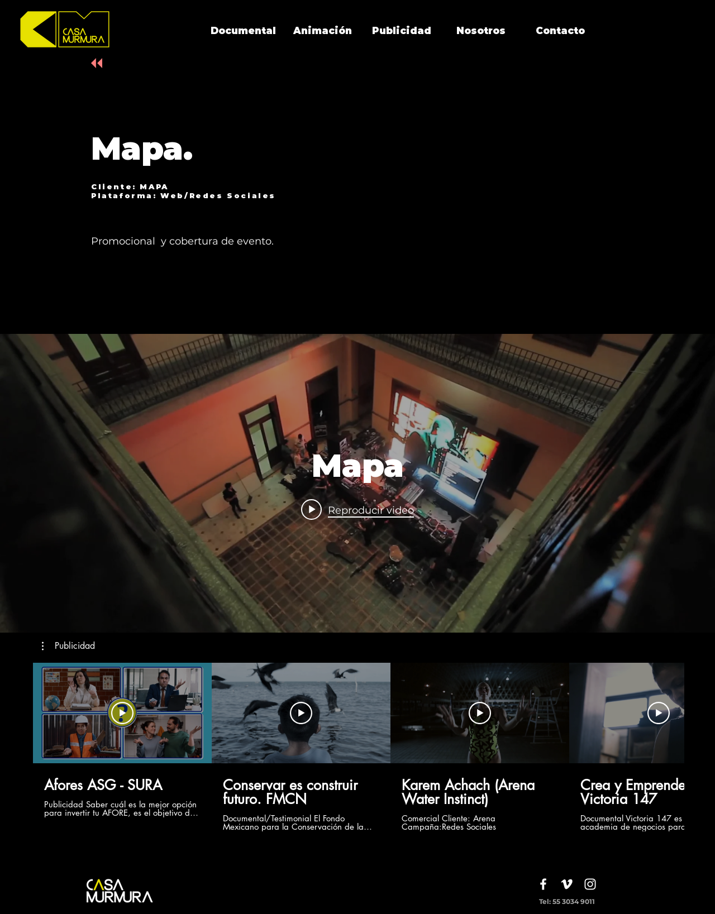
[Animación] (322, 31)
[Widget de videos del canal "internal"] (357, 483)
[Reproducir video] (122, 713)
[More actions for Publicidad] (68, 646)
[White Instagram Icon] (590, 884)
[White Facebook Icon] (543, 884)
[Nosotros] (481, 31)
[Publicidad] (401, 31)
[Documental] (243, 31)
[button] (68, 646)
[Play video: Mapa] (357, 510)
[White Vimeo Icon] (566, 884)
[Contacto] (560, 31)
